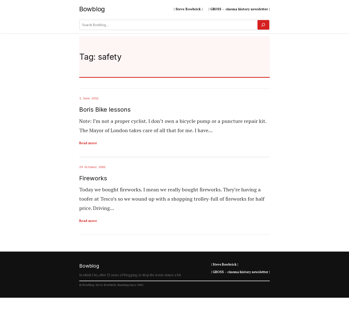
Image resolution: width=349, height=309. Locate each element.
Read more (88, 143)
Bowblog (92, 9)
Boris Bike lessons (105, 109)
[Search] (263, 25)
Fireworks (93, 178)
